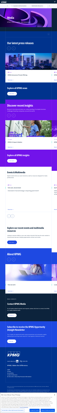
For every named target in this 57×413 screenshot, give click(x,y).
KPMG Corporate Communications (18, 6)
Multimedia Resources (37, 6)
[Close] (54, 394)
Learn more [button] (11, 93)
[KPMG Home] (4, 2)
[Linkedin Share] (17, 361)
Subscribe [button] (11, 341)
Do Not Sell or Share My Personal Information (19, 376)
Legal (8, 369)
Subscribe (24, 361)
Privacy (9, 371)
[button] (55, 1)
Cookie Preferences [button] (12, 375)
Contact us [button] (11, 315)
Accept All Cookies (34, 410)
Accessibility (10, 373)
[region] (28, 403)
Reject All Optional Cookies (47, 410)
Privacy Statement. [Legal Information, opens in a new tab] (24, 407)
